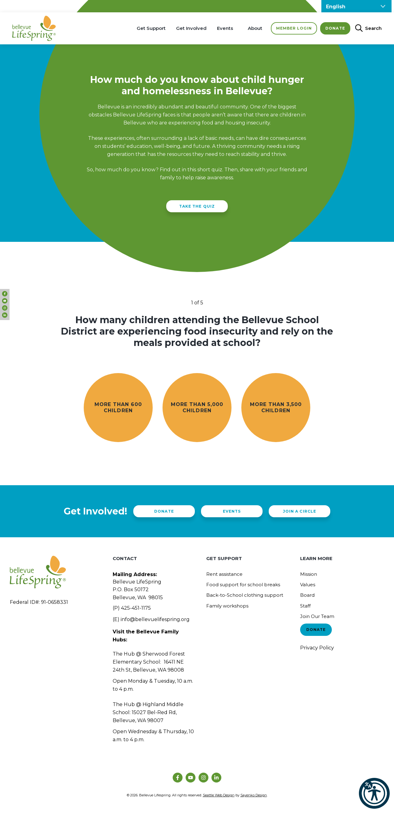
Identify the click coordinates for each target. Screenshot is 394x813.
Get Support (151, 28)
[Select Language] (356, 6)
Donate (335, 28)
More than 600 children (118, 407)
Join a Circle (299, 511)
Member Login (294, 28)
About (255, 28)
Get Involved (191, 28)
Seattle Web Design (219, 795)
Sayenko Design (253, 795)
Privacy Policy (317, 648)
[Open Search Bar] (366, 28)
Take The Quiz (197, 206)
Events (225, 28)
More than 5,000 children (197, 407)
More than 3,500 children (276, 407)
